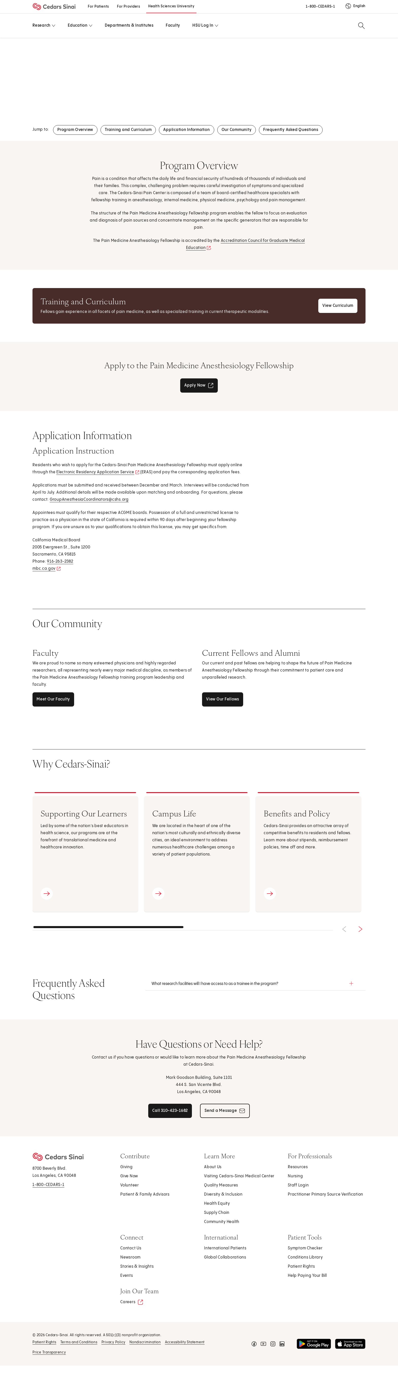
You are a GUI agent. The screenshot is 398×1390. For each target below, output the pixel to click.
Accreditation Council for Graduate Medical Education (245, 245)
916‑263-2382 (60, 561)
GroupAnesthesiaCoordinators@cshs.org (89, 499)
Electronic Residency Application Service (97, 472)
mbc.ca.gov (45, 569)
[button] (255, 983)
